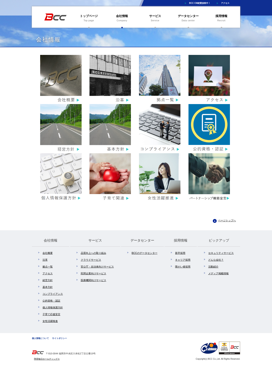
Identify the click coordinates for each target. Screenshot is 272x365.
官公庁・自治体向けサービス (97, 266)
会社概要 (47, 253)
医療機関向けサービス (93, 280)
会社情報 (122, 18)
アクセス (225, 3)
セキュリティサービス (221, 253)
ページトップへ (227, 220)
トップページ (88, 18)
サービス (155, 18)
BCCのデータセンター (144, 253)
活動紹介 (213, 266)
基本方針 (47, 287)
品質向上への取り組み (93, 253)
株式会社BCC (55, 17)
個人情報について (40, 338)
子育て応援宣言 (51, 314)
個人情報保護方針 (52, 307)
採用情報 (221, 18)
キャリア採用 (182, 259)
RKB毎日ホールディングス (47, 359)
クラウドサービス (91, 259)
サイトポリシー (59, 338)
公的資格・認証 (51, 300)
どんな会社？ (216, 259)
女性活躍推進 (50, 321)
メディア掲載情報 (218, 273)
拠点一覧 (47, 266)
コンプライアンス (52, 293)
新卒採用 (180, 253)
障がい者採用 (182, 266)
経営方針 (47, 280)
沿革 (45, 259)
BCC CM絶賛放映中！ (199, 3)
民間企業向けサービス (93, 273)
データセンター (188, 18)
